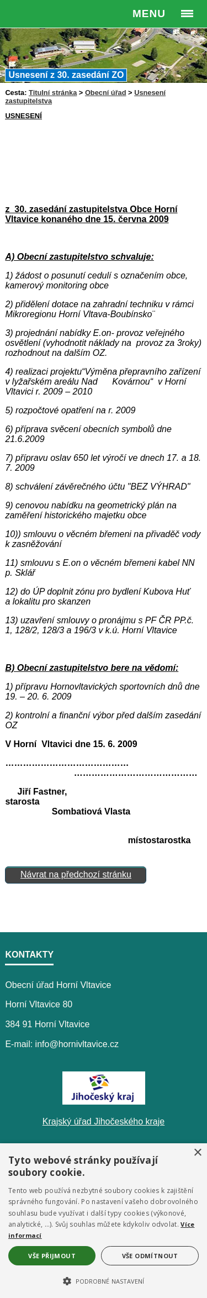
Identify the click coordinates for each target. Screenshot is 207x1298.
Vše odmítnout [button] (150, 1256)
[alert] (103, 1220)
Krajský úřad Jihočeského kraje (103, 1121)
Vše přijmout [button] (52, 1256)
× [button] (197, 1153)
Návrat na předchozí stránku (75, 874)
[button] (103, 1280)
